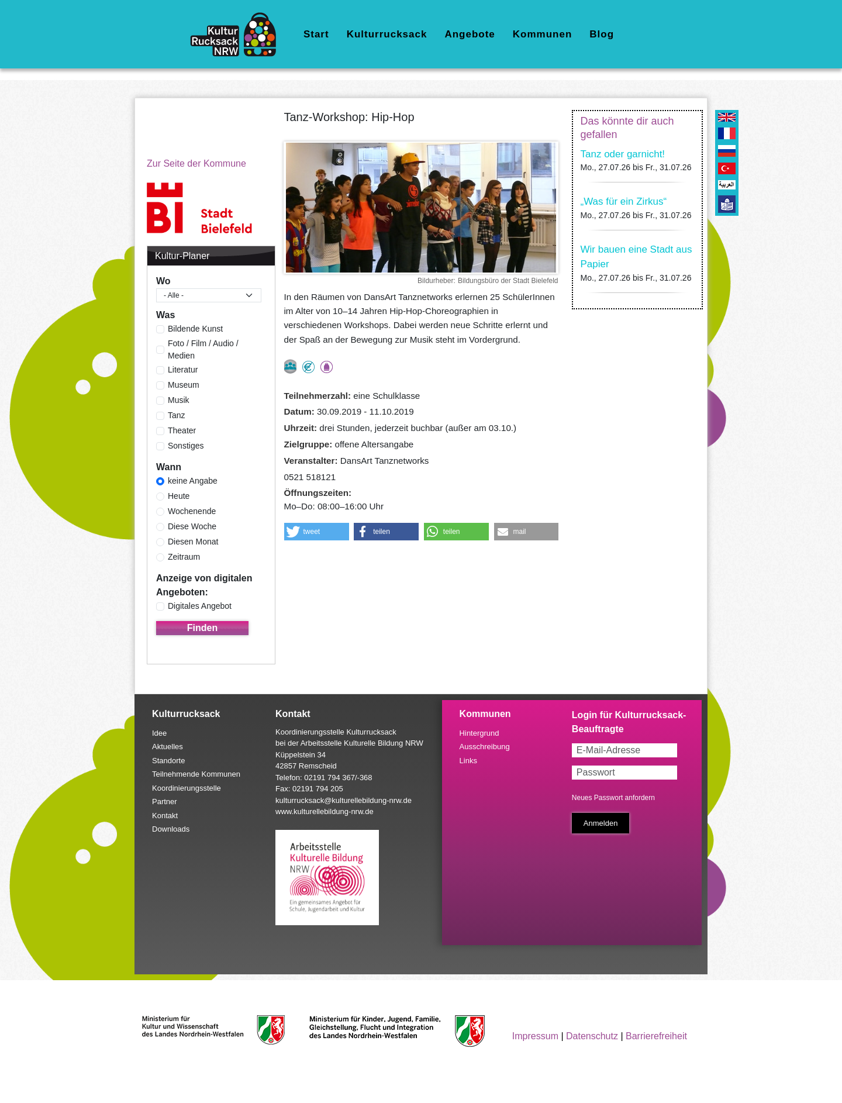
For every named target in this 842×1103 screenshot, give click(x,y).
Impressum (535, 1036)
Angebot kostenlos (308, 367)
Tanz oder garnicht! (623, 154)
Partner (164, 801)
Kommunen (542, 34)
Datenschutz (592, 1036)
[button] (316, 531)
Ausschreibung (485, 746)
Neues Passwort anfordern (613, 798)
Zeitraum (184, 556)
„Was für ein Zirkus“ (624, 201)
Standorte (168, 760)
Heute (178, 496)
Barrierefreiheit (656, 1036)
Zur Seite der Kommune (196, 163)
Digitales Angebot (200, 606)
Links (468, 760)
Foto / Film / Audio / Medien (203, 349)
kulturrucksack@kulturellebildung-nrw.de (343, 800)
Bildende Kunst (195, 328)
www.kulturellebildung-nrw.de (324, 811)
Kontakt (165, 815)
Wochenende (192, 511)
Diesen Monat (193, 541)
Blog (601, 34)
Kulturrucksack (387, 34)
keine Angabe (193, 480)
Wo (163, 281)
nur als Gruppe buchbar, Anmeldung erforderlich (290, 366)
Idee (159, 733)
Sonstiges (185, 445)
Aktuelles (167, 746)
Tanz (176, 415)
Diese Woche (192, 526)
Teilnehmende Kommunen (196, 774)
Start (316, 34)
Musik (178, 400)
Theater (182, 430)
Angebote (469, 34)
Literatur (183, 369)
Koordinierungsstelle (186, 788)
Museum (183, 385)
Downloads (170, 829)
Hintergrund (479, 733)
